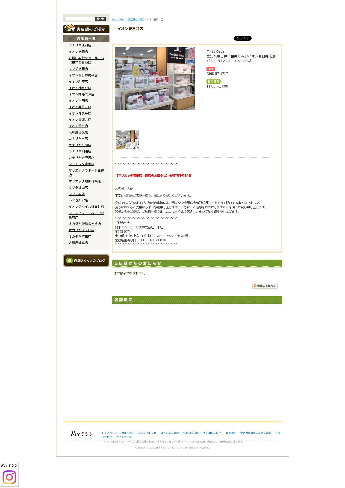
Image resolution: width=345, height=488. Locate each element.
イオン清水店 (78, 157)
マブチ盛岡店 (78, 100)
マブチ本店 (77, 225)
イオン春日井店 (80, 138)
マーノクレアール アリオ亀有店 (86, 246)
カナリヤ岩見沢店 (81, 189)
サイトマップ (124, 468)
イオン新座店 (78, 112)
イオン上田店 (78, 131)
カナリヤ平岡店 (80, 176)
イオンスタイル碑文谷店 (86, 237)
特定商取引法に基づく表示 (255, 464)
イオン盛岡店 (78, 83)
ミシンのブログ (142, 38)
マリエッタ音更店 (81, 195)
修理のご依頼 (202, 38)
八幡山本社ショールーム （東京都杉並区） (86, 91)
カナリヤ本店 (78, 169)
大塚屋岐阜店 (78, 274)
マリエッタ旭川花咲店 (85, 212)
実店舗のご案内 (263, 38)
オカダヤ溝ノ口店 (81, 261)
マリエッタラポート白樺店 (86, 203)
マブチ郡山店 (78, 218)
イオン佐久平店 (80, 144)
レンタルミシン (233, 38)
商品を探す (112, 38)
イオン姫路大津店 (81, 125)
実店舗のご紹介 (212, 464)
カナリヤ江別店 (80, 76)
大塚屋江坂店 (78, 163)
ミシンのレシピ (147, 464)
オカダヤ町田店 (80, 267)
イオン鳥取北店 (80, 151)
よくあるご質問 (172, 38)
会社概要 (231, 464)
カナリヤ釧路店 (80, 182)
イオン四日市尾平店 (83, 106)
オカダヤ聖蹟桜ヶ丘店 (85, 255)
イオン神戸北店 (80, 119)
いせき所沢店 (78, 231)
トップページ (81, 38)
